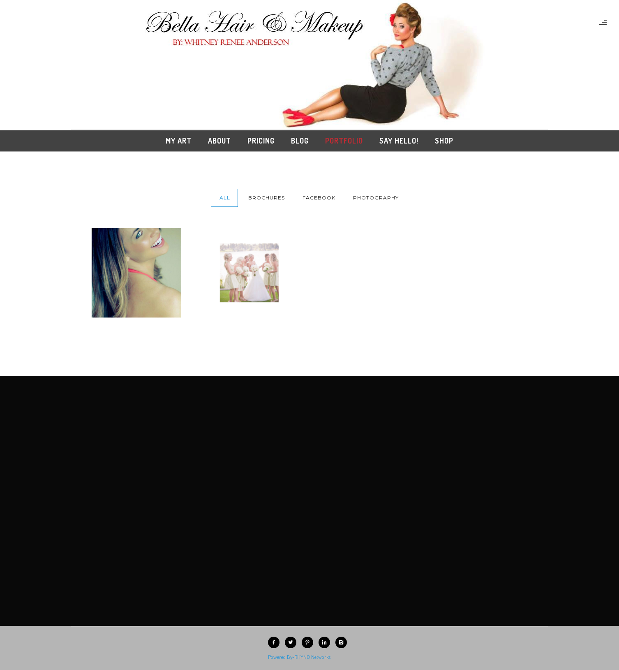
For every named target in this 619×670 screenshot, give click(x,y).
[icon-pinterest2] (309, 642)
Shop (444, 140)
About (219, 140)
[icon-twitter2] (292, 642)
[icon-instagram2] (343, 642)
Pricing (261, 140)
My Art (179, 140)
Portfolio (344, 140)
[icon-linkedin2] (326, 642)
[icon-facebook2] (276, 642)
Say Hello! (398, 140)
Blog (300, 140)
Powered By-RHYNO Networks (299, 657)
